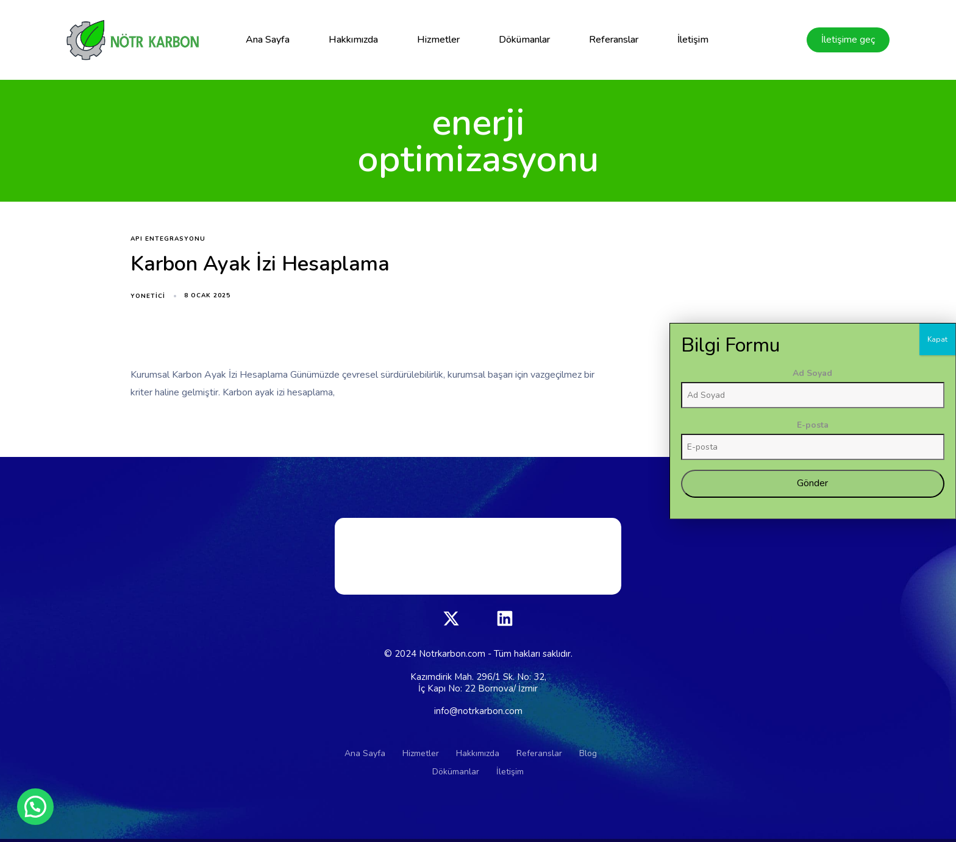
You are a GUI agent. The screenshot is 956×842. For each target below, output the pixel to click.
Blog (588, 753)
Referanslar (613, 39)
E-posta (929, 661)
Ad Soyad (929, 609)
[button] (35, 806)
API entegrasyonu (167, 239)
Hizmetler (438, 39)
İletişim (692, 39)
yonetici (147, 296)
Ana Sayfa (268, 39)
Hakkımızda (353, 39)
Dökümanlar (524, 39)
